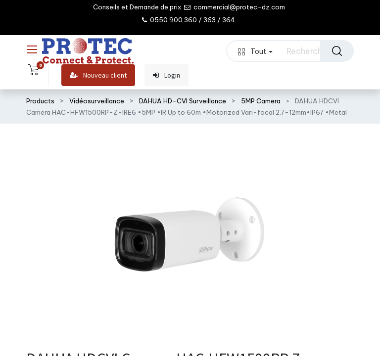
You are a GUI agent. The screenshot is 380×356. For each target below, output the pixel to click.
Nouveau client (98, 75)
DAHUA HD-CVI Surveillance (182, 101)
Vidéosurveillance (96, 101)
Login (166, 75)
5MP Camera (261, 101)
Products (40, 101)
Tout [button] (255, 51)
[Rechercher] (337, 51)
